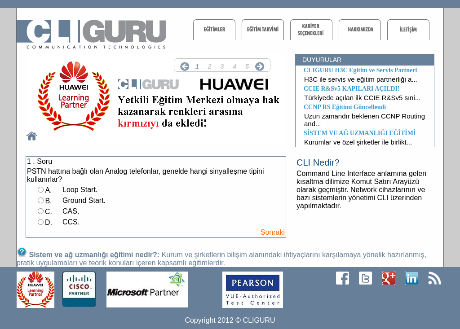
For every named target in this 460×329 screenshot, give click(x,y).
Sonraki (273, 232)
